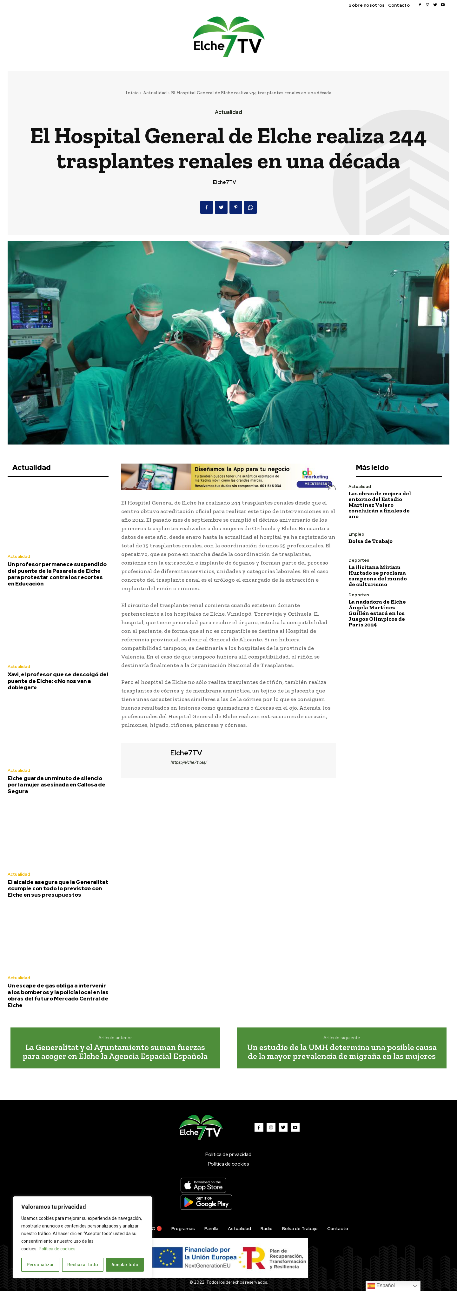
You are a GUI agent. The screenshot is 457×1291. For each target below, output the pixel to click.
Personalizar (40, 1264)
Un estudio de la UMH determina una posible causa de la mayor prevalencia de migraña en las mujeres (342, 1051)
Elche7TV (224, 182)
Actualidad (155, 93)
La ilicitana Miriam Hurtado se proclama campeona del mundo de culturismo (377, 576)
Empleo (356, 534)
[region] (82, 1237)
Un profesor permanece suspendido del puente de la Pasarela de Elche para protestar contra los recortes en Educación (57, 574)
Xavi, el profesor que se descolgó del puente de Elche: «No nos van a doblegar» (58, 681)
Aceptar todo (124, 1264)
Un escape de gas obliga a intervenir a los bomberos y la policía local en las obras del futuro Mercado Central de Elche (58, 995)
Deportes (358, 560)
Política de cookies (57, 1248)
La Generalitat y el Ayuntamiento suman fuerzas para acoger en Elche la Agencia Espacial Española (115, 1051)
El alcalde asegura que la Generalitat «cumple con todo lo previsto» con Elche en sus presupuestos (58, 889)
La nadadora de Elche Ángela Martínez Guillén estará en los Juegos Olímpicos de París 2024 (377, 613)
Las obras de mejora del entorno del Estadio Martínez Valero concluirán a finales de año (379, 505)
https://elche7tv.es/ (188, 762)
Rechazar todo (82, 1264)
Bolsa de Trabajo (370, 541)
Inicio (132, 93)
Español (381, 1286)
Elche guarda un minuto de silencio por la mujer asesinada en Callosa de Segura (56, 785)
